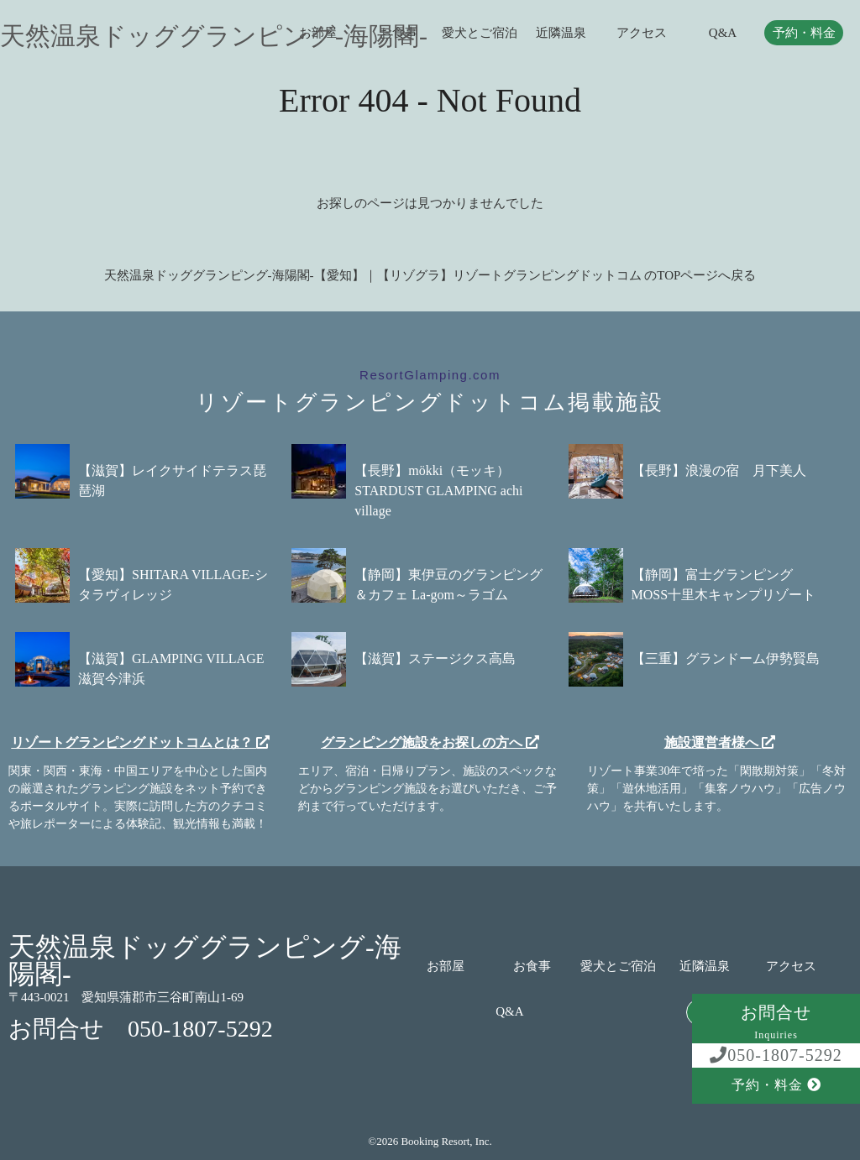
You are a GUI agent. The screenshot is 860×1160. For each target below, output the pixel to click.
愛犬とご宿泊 (479, 33)
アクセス (641, 33)
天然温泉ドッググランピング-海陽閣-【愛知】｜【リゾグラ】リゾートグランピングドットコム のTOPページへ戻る (430, 275)
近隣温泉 (561, 33)
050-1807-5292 (776, 1055)
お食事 (532, 966)
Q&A (723, 33)
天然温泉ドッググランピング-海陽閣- (213, 36)
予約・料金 (804, 33)
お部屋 (445, 966)
